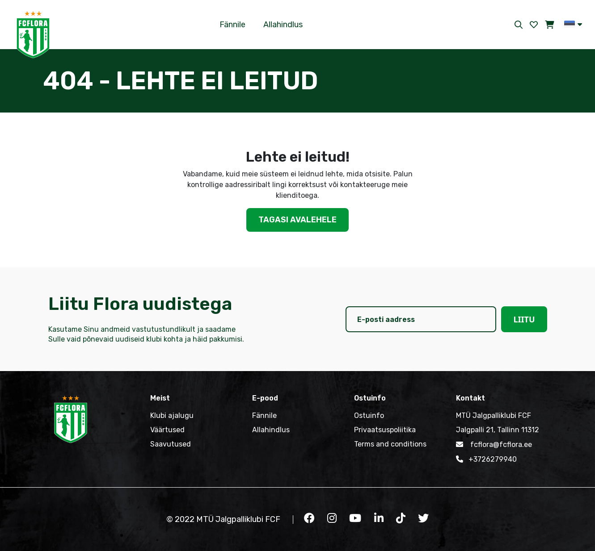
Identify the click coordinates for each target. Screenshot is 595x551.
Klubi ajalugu (172, 415)
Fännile (232, 24)
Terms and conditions (390, 444)
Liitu (524, 319)
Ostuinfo (369, 415)
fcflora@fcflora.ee (494, 444)
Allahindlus (283, 24)
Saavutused (170, 444)
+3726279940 (486, 459)
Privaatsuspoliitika (385, 430)
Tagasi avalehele (297, 220)
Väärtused (167, 430)
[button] (573, 24)
